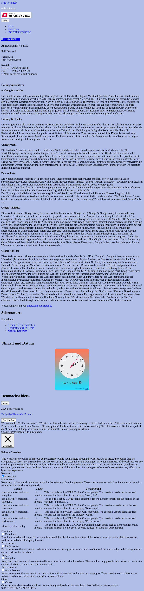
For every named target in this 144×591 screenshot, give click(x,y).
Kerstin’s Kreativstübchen (21, 325)
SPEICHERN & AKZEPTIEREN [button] (18, 588)
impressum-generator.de (39, 305)
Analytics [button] (6, 555)
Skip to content (9, 2)
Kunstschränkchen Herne (21, 327)
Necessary (10, 476)
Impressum (13, 29)
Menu (5, 20)
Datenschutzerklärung (19, 32)
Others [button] (4, 579)
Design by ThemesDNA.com (16, 414)
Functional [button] (6, 531)
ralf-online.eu (8, 8)
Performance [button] (8, 543)
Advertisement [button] (9, 567)
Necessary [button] (6, 473)
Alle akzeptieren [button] (33, 432)
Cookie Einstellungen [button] (12, 432)
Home (11, 26)
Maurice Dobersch (17, 330)
